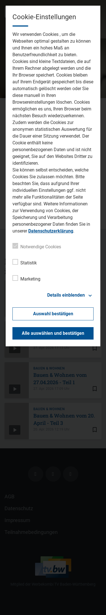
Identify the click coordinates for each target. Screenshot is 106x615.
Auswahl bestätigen (53, 313)
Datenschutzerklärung (50, 231)
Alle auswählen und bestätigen (53, 333)
